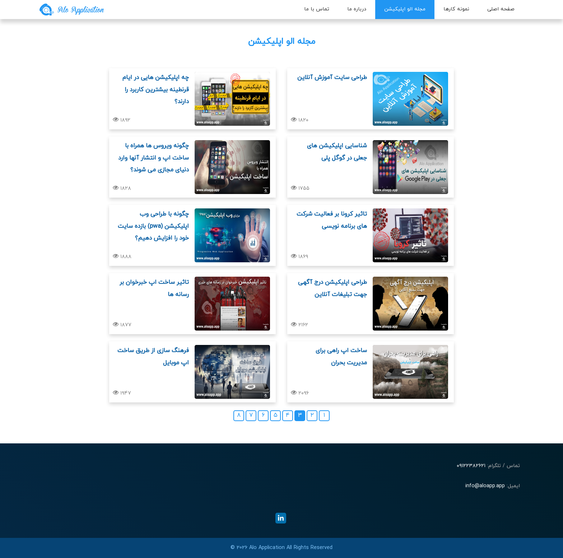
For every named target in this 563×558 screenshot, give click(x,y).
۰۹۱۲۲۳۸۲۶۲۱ (471, 466)
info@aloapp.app (485, 486)
